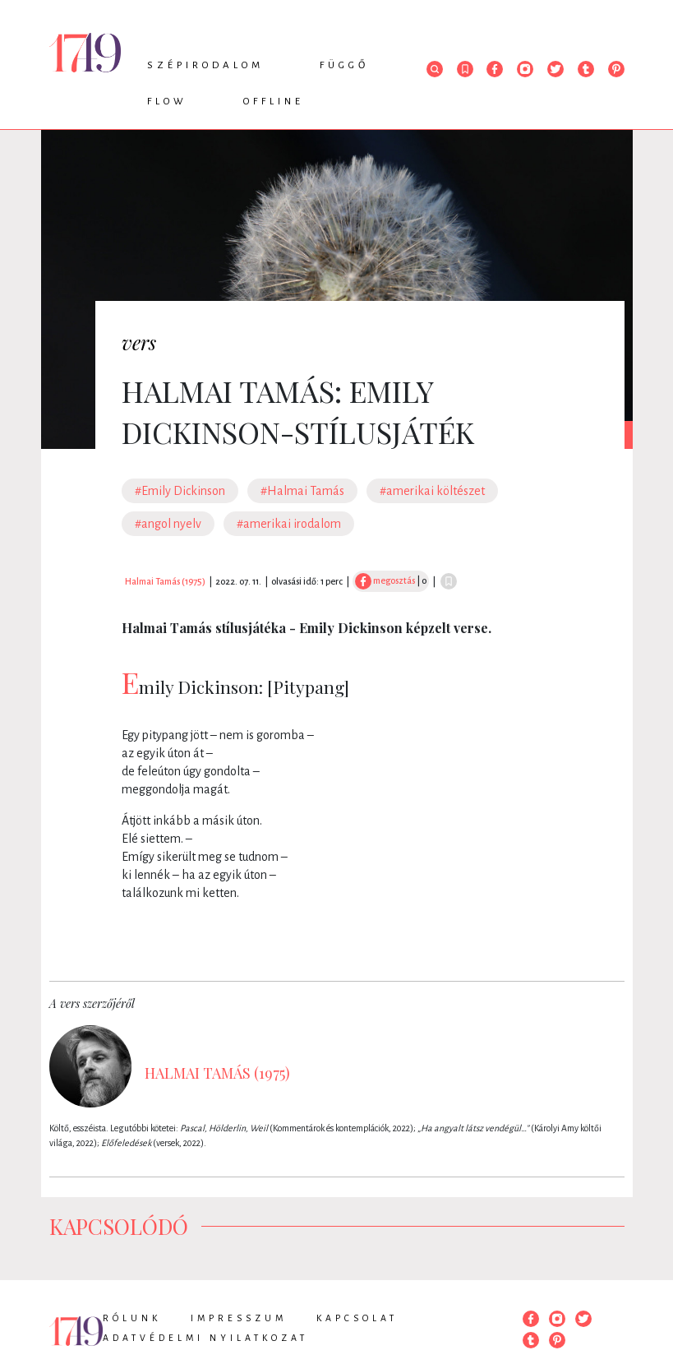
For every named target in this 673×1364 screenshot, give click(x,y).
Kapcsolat (357, 1318)
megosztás (385, 580)
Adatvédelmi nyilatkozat (205, 1338)
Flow (167, 101)
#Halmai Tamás (302, 490)
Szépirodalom (205, 65)
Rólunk (132, 1318)
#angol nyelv (168, 523)
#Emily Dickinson (180, 490)
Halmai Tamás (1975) (165, 581)
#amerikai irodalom (289, 523)
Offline (273, 101)
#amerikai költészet (432, 490)
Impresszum (239, 1318)
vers (139, 342)
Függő (344, 65)
